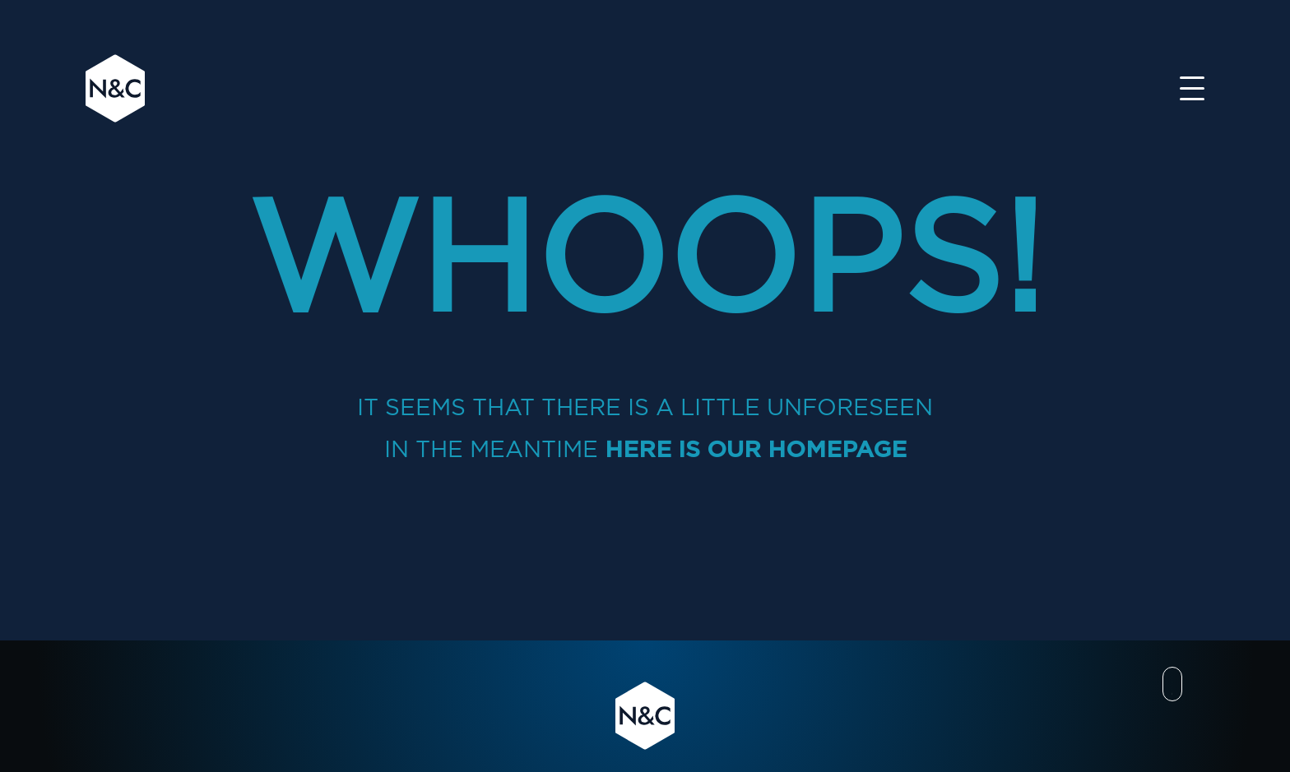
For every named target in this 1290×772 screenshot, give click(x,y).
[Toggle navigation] (1192, 88)
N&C (115, 88)
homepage (837, 449)
